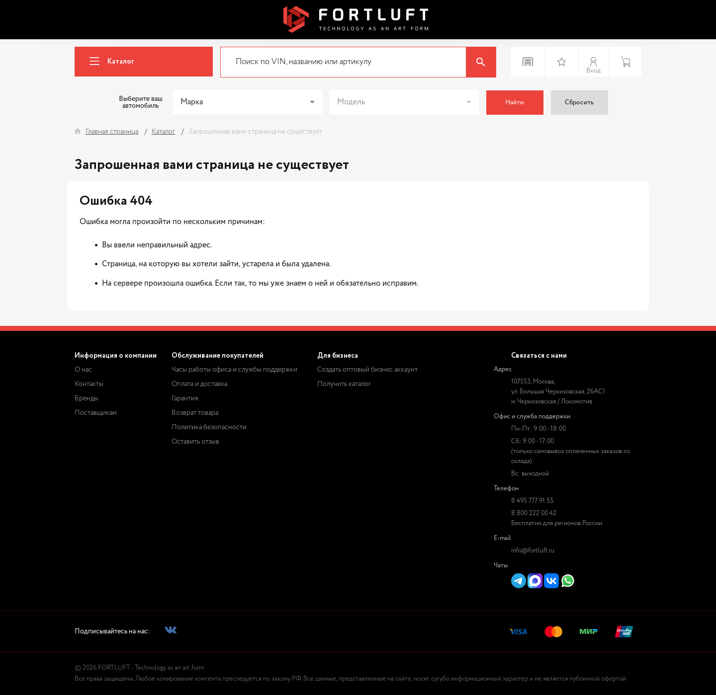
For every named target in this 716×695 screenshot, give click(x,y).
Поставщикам (96, 412)
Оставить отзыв (195, 441)
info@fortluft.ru (532, 550)
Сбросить (579, 102)
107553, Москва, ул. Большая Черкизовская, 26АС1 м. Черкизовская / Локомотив (558, 392)
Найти (514, 102)
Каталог (108, 62)
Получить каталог (344, 384)
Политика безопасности (209, 427)
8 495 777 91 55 (532, 501)
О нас (83, 369)
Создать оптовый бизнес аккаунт (367, 369)
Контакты (89, 384)
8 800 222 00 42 (533, 513)
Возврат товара (195, 412)
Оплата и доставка (199, 384)
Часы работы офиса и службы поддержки (234, 369)
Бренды (86, 398)
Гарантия (185, 398)
